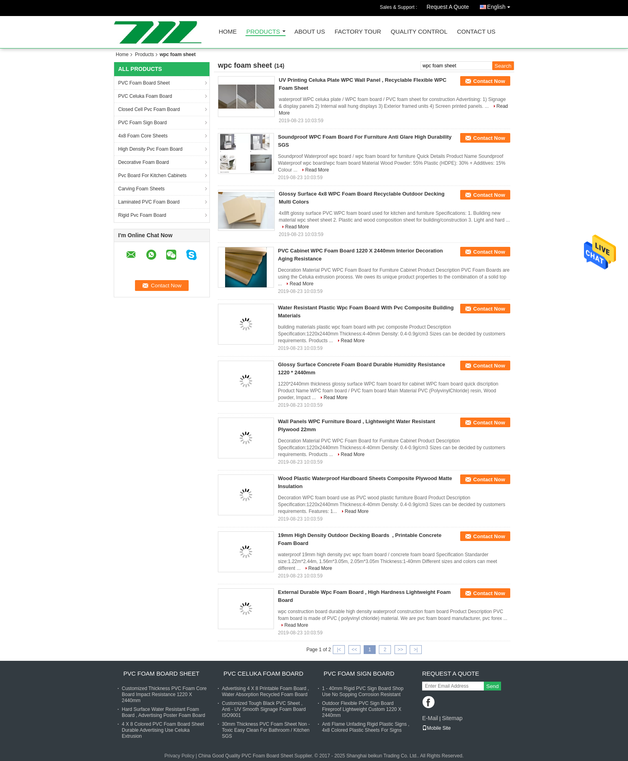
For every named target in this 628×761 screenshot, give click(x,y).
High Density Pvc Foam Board (150, 149)
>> (400, 649)
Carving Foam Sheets (141, 189)
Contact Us (476, 32)
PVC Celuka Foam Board (145, 96)
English (500, 5)
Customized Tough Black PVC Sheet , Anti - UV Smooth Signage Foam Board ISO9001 (264, 709)
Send (492, 686)
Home (228, 32)
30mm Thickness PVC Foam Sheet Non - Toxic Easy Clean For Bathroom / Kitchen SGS (266, 730)
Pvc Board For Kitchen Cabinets (152, 175)
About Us (309, 32)
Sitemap (452, 718)
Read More (317, 170)
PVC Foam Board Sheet (144, 83)
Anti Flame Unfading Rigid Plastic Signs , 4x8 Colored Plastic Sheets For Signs (365, 727)
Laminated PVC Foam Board (148, 202)
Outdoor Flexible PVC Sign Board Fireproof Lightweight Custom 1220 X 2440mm (361, 709)
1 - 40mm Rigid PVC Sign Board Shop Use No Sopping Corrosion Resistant (362, 691)
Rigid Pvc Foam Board (142, 215)
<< (354, 649)
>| (416, 649)
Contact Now (489, 81)
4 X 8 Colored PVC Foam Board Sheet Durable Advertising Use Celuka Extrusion (163, 730)
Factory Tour (357, 32)
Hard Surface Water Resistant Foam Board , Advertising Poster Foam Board (163, 712)
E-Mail (430, 718)
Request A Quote (448, 7)
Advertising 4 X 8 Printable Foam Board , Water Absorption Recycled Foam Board (265, 691)
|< (339, 649)
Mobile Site (436, 728)
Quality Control (419, 32)
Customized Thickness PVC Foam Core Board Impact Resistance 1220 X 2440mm (164, 694)
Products (263, 32)
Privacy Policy (179, 756)
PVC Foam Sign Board (142, 122)
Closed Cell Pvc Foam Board (149, 109)
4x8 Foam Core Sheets (142, 136)
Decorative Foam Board (143, 162)
